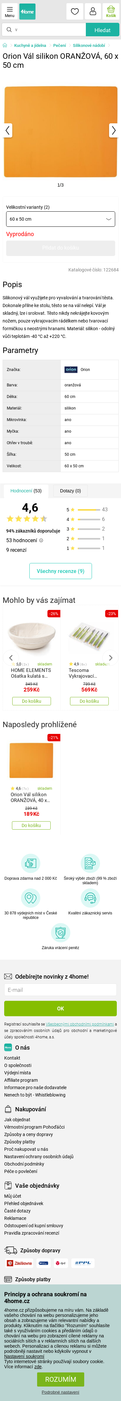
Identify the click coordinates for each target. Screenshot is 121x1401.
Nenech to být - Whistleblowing (35, 1095)
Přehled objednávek (23, 1203)
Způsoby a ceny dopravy (28, 1134)
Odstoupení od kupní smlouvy (33, 1225)
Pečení (59, 45)
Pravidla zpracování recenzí (31, 1233)
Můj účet (12, 1196)
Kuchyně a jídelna (30, 45)
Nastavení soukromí (24, 1356)
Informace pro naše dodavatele (35, 1087)
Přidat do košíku (60, 248)
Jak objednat (17, 1119)
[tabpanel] (61, 130)
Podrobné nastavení (60, 1392)
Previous (11, 658)
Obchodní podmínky (24, 1164)
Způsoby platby (19, 1142)
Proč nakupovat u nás (26, 1149)
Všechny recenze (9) (61, 571)
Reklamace (15, 1218)
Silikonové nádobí (89, 45)
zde (38, 1366)
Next (110, 658)
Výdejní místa (17, 1073)
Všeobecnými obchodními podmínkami (80, 1024)
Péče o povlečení (20, 1171)
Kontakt (12, 1058)
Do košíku (31, 701)
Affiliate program (21, 1080)
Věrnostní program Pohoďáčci (34, 1127)
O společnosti (17, 1065)
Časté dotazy (17, 1211)
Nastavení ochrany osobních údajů (39, 1156)
